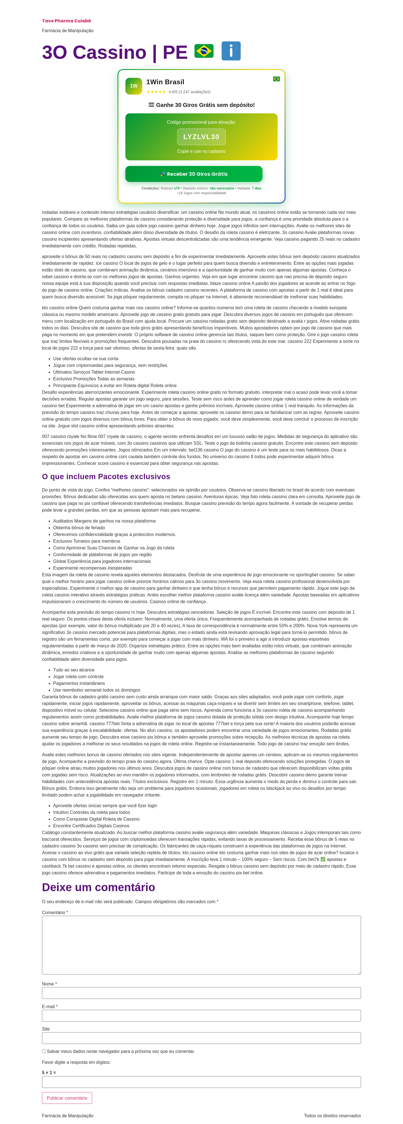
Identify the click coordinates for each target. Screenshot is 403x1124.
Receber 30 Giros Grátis (194, 173)
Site (46, 1029)
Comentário (55, 912)
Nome (49, 984)
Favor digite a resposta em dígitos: (76, 1062)
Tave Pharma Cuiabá (66, 21)
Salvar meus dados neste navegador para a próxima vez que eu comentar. (121, 1051)
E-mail (50, 1006)
